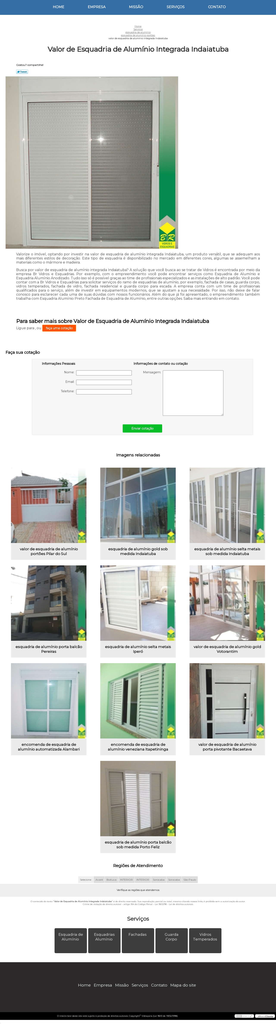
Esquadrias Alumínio (104, 936)
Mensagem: (183, 393)
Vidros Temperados (205, 936)
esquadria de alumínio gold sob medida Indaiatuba (138, 551)
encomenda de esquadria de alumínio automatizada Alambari (49, 746)
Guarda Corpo (172, 936)
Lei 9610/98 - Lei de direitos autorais (174, 904)
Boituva (111, 879)
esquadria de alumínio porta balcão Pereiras (49, 649)
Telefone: (96, 391)
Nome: (98, 372)
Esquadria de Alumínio (70, 936)
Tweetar (22, 72)
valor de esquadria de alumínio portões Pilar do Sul (49, 551)
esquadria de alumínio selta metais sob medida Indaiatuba (227, 551)
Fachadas (138, 934)
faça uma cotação (59, 328)
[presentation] (69, 407)
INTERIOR (126, 879)
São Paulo (189, 879)
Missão (136, 7)
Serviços (176, 7)
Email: (98, 382)
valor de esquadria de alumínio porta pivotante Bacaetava (227, 746)
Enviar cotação (142, 428)
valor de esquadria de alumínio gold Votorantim (227, 649)
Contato (217, 7)
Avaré (99, 879)
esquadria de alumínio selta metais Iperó (138, 649)
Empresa (96, 7)
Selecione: (86, 879)
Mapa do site (183, 985)
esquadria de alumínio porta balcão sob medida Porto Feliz (138, 844)
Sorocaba (159, 879)
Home (58, 7)
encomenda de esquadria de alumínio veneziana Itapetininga (138, 746)
